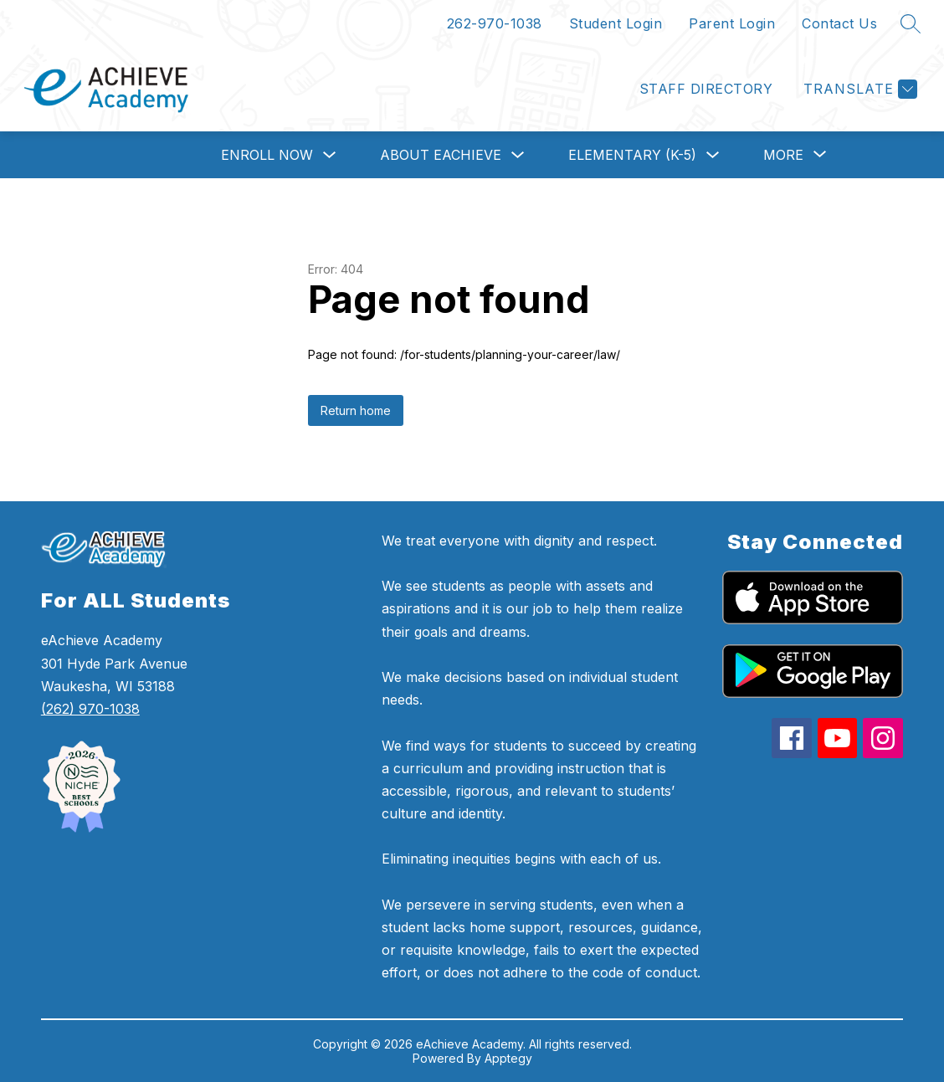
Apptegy (508, 1058)
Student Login (616, 23)
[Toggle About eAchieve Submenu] (518, 155)
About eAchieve (440, 154)
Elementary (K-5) (632, 154)
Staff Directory (705, 88)
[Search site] (910, 23)
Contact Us (839, 23)
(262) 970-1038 (90, 708)
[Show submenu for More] (783, 155)
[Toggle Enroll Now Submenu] (330, 155)
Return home (356, 410)
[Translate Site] (858, 89)
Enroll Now (267, 154)
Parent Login (732, 23)
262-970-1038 (494, 23)
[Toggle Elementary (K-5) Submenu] (713, 155)
